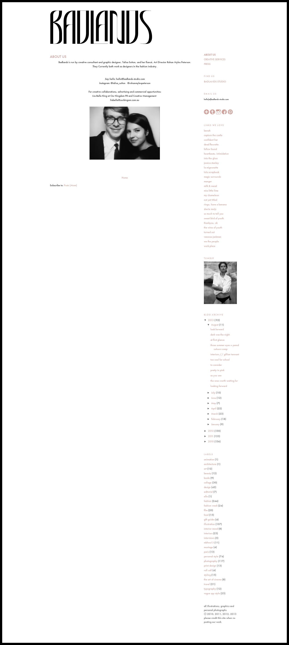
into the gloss (211, 158)
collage (208, 482)
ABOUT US (210, 54)
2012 (211, 431)
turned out (209, 232)
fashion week (211, 505)
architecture (210, 464)
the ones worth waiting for (224, 381)
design (207, 487)
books (207, 478)
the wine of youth (213, 227)
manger (208, 181)
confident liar (211, 140)
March (215, 413)
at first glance (217, 340)
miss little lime (211, 190)
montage (208, 547)
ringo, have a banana (215, 204)
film (206, 510)
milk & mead (210, 186)
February (216, 419)
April (214, 408)
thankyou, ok (211, 223)
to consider (216, 365)
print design (210, 565)
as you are (215, 375)
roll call (208, 570)
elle (206, 496)
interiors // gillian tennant (224, 354)
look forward (217, 329)
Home (125, 177)
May (214, 403)
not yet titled (210, 200)
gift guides (209, 519)
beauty (207, 473)
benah (207, 130)
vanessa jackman (212, 237)
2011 (211, 436)
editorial (208, 492)
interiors (208, 533)
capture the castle (213, 135)
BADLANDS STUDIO (215, 81)
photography (210, 561)
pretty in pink (217, 370)
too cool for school (220, 359)
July (213, 392)
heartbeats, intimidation (216, 153)
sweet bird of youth (214, 218)
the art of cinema (212, 579)
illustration (209, 524)
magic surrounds (212, 177)
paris (206, 552)
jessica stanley (211, 163)
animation (209, 459)
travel (207, 584)
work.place (209, 246)
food (206, 515)
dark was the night (220, 334)
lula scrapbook (211, 172)
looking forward (218, 386)
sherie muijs (210, 209)
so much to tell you (213, 213)
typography (210, 588)
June (214, 398)
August (215, 324)
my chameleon (211, 195)
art (205, 468)
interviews (209, 538)
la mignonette (211, 167)
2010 (211, 441)
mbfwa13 (209, 542)
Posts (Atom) (70, 185)
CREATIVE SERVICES (214, 59)
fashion (207, 501)
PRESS (207, 64)
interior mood (211, 528)
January (215, 424)
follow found (210, 149)
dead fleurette (211, 144)
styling (207, 575)
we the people (211, 241)
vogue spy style (212, 593)
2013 (211, 320)
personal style (211, 556)
